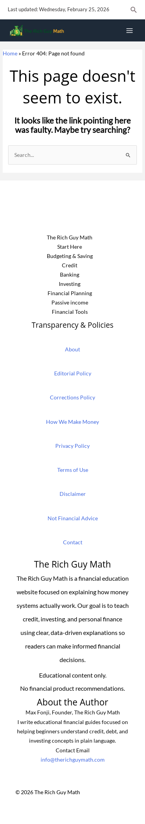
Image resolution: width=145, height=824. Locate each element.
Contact (72, 542)
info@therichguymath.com (73, 759)
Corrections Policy (72, 397)
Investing (69, 283)
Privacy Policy (72, 445)
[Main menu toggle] (130, 30)
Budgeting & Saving (70, 256)
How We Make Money (72, 421)
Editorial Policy (72, 373)
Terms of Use (72, 469)
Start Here (69, 246)
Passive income (69, 302)
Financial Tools (70, 311)
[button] (133, 10)
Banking (69, 274)
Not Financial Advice (73, 518)
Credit (69, 265)
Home (10, 53)
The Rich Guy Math (69, 237)
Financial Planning (70, 293)
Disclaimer (73, 493)
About (72, 349)
